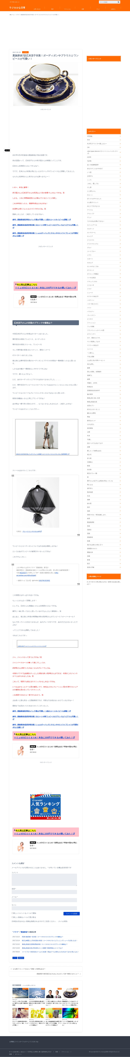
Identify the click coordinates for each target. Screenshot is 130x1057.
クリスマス (90, 240)
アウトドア (90, 213)
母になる (90, 484)
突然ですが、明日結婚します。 (97, 515)
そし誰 (89, 187)
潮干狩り (90, 488)
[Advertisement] (65, 32)
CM (88, 147)
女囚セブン (90, 405)
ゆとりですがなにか (93, 206)
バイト (89, 307)
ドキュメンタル (92, 281)
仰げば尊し (90, 364)
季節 (88, 417)
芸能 (88, 533)
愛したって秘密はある (94, 451)
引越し (89, 439)
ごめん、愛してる (93, 183)
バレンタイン (91, 315)
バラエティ (90, 311)
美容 (52, 9)
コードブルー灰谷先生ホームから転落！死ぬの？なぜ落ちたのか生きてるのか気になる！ (50, 952)
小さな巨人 (90, 424)
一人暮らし (90, 353)
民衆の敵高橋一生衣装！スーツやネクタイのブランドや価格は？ (42, 937)
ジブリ (89, 255)
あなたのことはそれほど (95, 168)
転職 (88, 541)
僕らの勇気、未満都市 (94, 371)
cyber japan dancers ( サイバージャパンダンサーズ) (102, 152)
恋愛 (83, 9)
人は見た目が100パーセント (96, 360)
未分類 (89, 469)
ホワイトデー (91, 334)
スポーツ (90, 259)
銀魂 (88, 560)
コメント (15, 873)
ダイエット (90, 270)
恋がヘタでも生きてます (95, 443)
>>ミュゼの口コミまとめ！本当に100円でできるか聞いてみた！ (44, 287)
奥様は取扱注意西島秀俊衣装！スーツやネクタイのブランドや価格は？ (45, 944)
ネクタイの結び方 (93, 296)
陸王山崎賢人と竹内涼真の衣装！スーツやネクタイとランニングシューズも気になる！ (49, 941)
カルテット (90, 229)
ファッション (67, 9)
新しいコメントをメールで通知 (24, 913)
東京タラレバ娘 (92, 473)
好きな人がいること (93, 409)
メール (15, 897)
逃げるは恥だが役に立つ (95, 545)
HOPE (89, 157)
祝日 (88, 507)
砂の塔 (89, 503)
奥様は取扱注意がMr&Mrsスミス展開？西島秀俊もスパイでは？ (42, 948)
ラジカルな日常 (17, 7)
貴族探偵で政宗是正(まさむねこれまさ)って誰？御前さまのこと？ (58, 974)
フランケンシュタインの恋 (95, 330)
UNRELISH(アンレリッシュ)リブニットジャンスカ (31, 646)
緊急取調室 (90, 522)
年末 (88, 435)
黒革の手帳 (90, 567)
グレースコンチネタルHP (31, 531)
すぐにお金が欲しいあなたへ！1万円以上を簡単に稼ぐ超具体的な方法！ (30, 1052)
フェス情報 (90, 326)
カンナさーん (91, 232)
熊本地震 (90, 492)
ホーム (12, 14)
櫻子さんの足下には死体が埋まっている (100, 481)
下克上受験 (90, 356)
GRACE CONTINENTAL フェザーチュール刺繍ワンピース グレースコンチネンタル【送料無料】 (42, 454)
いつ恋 (89, 172)
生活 (88, 496)
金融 (88, 556)
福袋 (88, 511)
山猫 (88, 432)
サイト (14, 905)
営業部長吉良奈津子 (93, 390)
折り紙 (89, 458)
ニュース (90, 292)
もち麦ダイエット (93, 202)
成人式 (89, 454)
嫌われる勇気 (91, 413)
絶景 (88, 518)
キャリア (90, 236)
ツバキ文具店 (91, 277)
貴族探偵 (24, 932)
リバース (90, 349)
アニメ (89, 217)
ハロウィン (90, 300)
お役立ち (113, 9)
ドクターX (90, 285)
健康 (88, 368)
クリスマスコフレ (93, 244)
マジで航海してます (93, 341)
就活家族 (90, 428)
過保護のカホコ (92, 548)
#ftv (56, 573)
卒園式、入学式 (92, 383)
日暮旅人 (90, 462)
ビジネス (90, 319)
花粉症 (89, 529)
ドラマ (17, 14)
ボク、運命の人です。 (94, 338)
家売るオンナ (91, 420)
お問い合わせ (37, 9)
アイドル (90, 210)
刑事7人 (89, 375)
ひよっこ (90, 195)
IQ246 (89, 161)
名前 (14, 889)
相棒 (88, 499)
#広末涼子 (23, 573)
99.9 (88, 140)
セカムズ (90, 262)
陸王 (88, 563)
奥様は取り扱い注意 (93, 398)
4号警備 (89, 136)
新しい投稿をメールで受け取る (24, 917)
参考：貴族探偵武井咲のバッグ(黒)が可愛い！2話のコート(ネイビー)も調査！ (40, 219)
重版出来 (90, 552)
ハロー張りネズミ (93, 304)
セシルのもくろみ (93, 266)
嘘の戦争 (90, 394)
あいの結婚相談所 (93, 165)
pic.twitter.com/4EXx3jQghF (26, 575)
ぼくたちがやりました (94, 198)
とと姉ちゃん (91, 191)
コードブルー (91, 251)
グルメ (98, 9)
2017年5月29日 (44, 580)
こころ (89, 180)
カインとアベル (92, 225)
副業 (88, 379)
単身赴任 (90, 387)
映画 (88, 466)
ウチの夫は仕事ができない (95, 221)
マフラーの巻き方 (93, 345)
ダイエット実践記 (93, 274)
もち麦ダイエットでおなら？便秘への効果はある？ (29, 969)
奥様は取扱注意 (92, 402)
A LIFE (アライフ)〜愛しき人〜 (97, 143)
